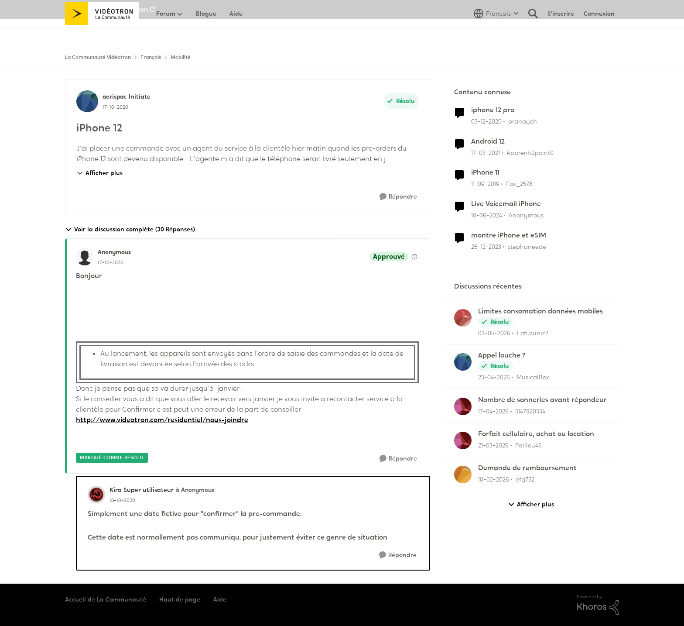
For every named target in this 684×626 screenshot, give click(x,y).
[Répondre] (398, 197)
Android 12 (488, 141)
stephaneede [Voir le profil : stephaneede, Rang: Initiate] (527, 247)
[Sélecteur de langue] (496, 32)
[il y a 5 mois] (493, 479)
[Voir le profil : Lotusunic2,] (463, 318)
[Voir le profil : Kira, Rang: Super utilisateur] (96, 494)
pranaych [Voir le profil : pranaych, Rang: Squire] (522, 121)
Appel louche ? (501, 355)
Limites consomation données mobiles (540, 311)
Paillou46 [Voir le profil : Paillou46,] (528, 445)
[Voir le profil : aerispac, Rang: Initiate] (87, 101)
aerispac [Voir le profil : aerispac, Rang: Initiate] (115, 96)
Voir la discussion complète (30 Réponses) (130, 229)
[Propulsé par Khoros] (598, 605)
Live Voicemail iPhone (506, 203)
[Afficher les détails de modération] (414, 256)
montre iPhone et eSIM (508, 235)
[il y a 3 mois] (494, 332)
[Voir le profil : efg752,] (463, 474)
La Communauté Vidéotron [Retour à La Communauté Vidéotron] (98, 57)
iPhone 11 (485, 172)
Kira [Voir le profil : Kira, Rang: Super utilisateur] (115, 490)
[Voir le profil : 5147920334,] (463, 406)
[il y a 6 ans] (485, 184)
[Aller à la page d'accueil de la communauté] (102, 32)
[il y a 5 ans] (486, 121)
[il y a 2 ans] (486, 215)
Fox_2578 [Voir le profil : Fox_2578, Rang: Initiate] (519, 184)
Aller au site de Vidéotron (106, 9)
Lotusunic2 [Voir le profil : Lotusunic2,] (532, 333)
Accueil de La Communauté (105, 599)
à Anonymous (195, 490)
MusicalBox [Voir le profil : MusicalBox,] (532, 377)
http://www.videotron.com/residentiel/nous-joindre (162, 419)
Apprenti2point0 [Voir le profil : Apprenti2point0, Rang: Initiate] (530, 152)
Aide (219, 599)
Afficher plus (99, 173)
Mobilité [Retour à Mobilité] (181, 57)
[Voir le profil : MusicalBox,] (463, 362)
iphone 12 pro (492, 110)
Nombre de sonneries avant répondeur (542, 400)
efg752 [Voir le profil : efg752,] (525, 479)
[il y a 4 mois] (493, 445)
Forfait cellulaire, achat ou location (536, 434)
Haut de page (179, 599)
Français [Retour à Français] (150, 57)
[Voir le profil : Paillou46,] (463, 440)
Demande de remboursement (527, 468)
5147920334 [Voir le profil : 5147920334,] (530, 411)
